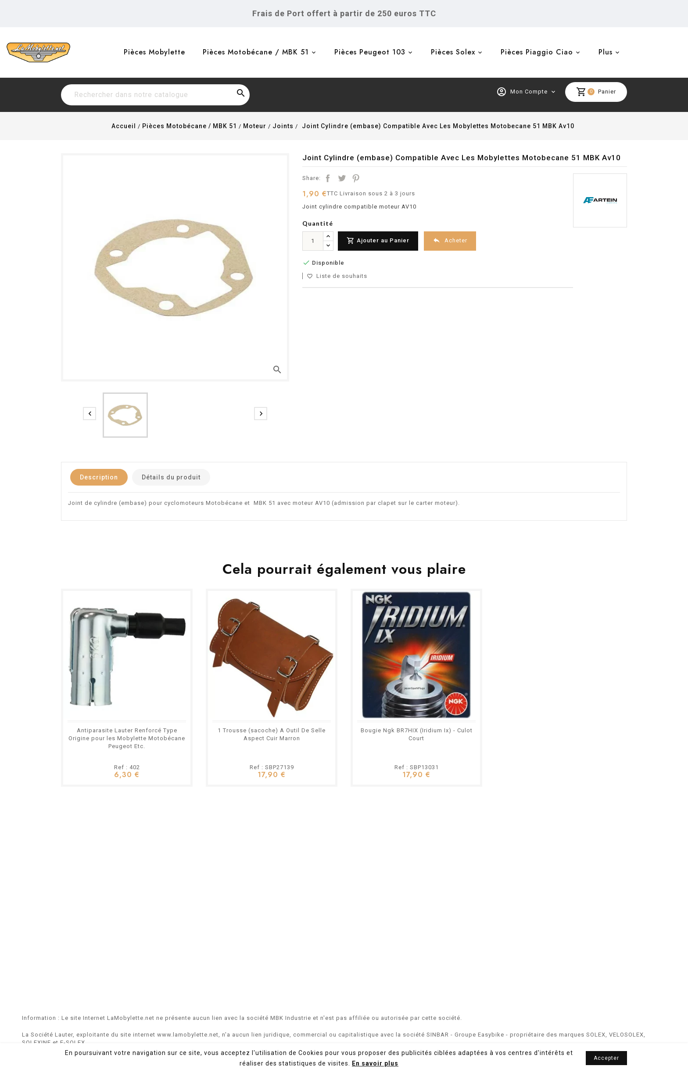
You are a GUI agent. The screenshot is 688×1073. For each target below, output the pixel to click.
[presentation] (89, 413)
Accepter (606, 1058)
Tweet (342, 178)
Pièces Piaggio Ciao (537, 52)
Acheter (450, 240)
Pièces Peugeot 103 (369, 52)
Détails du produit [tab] (171, 477)
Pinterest (356, 178)
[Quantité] (312, 241)
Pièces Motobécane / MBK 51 (256, 52)
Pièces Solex (453, 52)
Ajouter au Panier (378, 240)
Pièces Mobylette (154, 52)
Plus (605, 52)
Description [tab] (99, 477)
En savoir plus (375, 1063)
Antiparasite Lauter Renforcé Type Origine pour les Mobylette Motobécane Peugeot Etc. (126, 738)
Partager (328, 178)
